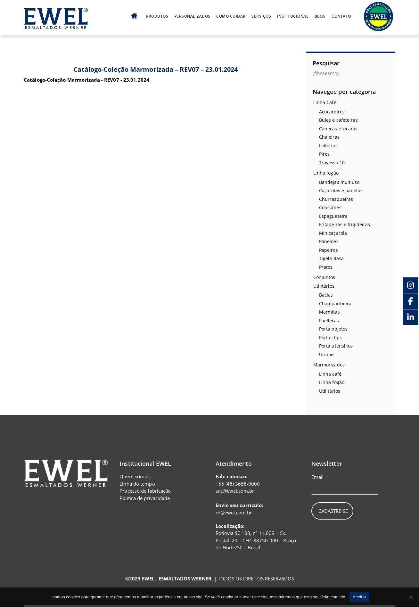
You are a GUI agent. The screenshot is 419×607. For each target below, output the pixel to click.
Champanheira (335, 303)
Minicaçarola (333, 233)
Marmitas (329, 312)
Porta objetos (333, 329)
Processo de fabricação (145, 491)
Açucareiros (332, 112)
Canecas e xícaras (338, 129)
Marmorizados (329, 365)
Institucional (293, 16)
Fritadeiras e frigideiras (344, 224)
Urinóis (327, 354)
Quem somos (134, 476)
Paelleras (329, 320)
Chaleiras (329, 137)
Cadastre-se (333, 511)
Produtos (157, 16)
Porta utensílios (336, 346)
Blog (320, 16)
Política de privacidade (144, 498)
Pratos (326, 267)
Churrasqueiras (336, 199)
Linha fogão (326, 173)
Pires (324, 154)
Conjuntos (324, 277)
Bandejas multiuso (339, 182)
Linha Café (324, 102)
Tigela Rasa (331, 258)
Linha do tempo (137, 483)
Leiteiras (328, 146)
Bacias (326, 295)
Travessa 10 (332, 163)
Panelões (329, 241)
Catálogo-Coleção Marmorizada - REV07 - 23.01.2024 (86, 80)
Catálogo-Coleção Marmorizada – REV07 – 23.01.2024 (155, 69)
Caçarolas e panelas (341, 190)
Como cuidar (231, 16)
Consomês (330, 207)
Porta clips (330, 337)
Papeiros (328, 250)
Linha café (330, 374)
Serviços (261, 16)
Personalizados (192, 16)
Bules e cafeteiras (338, 120)
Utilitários (323, 286)
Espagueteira (333, 216)
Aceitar (359, 597)
